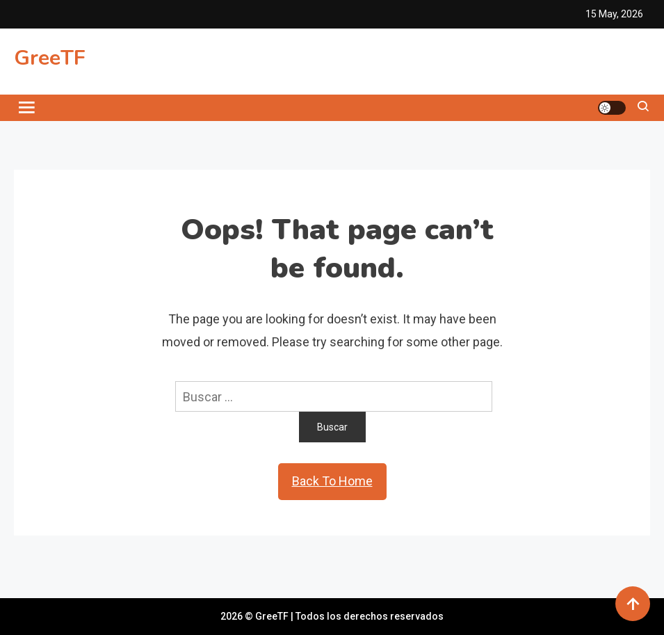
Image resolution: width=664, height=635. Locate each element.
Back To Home (332, 481)
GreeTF (50, 58)
